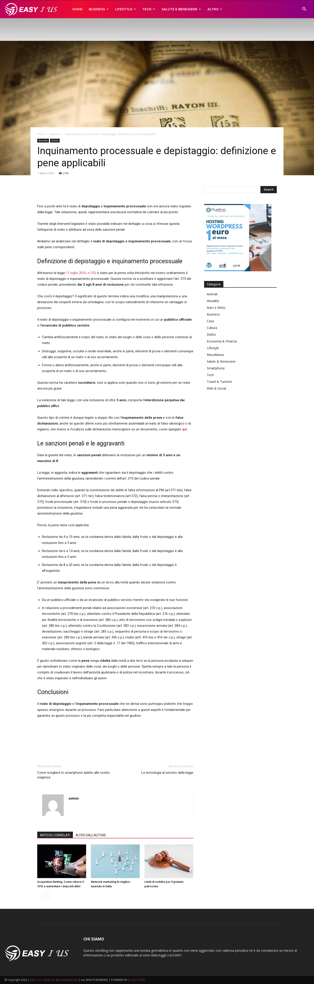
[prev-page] (40, 895)
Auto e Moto (216, 307)
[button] (304, 9)
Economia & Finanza (222, 341)
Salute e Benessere (181, 9)
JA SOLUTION (136, 980)
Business (99, 9)
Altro (214, 9)
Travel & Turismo (219, 381)
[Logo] (32, 9)
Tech (148, 9)
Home (77, 9)
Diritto (54, 140)
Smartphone (216, 368)
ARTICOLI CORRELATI (55, 835)
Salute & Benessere (221, 361)
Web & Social (216, 388)
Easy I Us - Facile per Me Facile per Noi (54, 980)
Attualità (213, 301)
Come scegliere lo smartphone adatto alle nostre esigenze (73, 775)
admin (73, 798)
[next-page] (47, 895)
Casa (210, 321)
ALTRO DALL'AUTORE (91, 835)
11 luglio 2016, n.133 (81, 273)
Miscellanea (215, 355)
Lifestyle (125, 9)
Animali (212, 294)
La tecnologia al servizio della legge (167, 773)
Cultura (212, 328)
